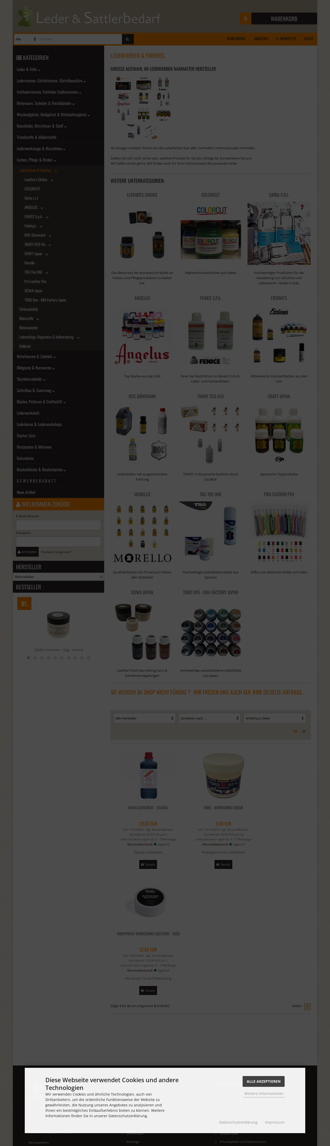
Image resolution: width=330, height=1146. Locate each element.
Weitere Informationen (264, 1093)
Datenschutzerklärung (238, 1122)
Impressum (275, 1122)
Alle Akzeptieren (263, 1081)
